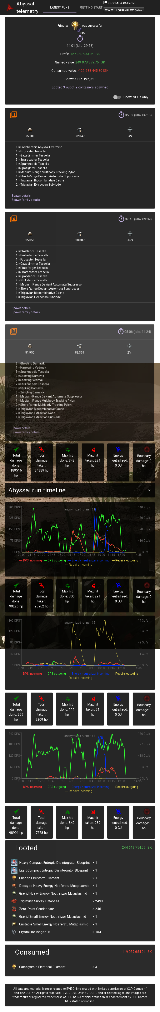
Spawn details (21, 195)
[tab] (59, 7)
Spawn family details (26, 199)
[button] (80, 490)
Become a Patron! (119, 3)
